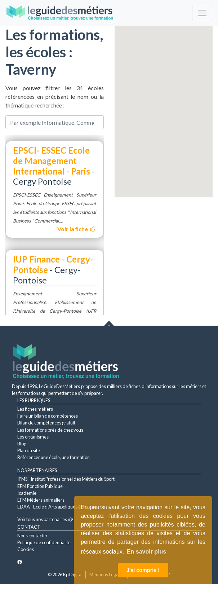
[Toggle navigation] (202, 13)
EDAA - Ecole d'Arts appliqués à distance (58, 507)
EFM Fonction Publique (40, 486)
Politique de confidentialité (44, 542)
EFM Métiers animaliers (40, 500)
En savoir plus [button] (146, 552)
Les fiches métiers (35, 409)
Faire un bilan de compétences (47, 416)
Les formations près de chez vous (50, 430)
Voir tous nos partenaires (45, 519)
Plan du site (28, 450)
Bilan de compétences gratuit (46, 423)
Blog (21, 443)
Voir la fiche (76, 228)
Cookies (25, 549)
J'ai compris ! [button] (143, 570)
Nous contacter (32, 535)
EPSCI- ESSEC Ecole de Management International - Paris (51, 160)
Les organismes (33, 437)
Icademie (26, 493)
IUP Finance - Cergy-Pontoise (53, 264)
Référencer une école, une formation (53, 457)
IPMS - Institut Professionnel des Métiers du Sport (66, 479)
